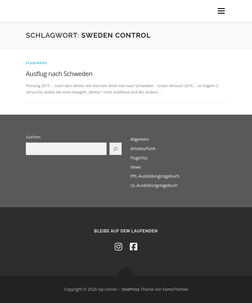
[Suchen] (115, 149)
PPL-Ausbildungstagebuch (154, 176)
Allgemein (139, 139)
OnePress (130, 289)
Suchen (33, 137)
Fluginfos (36, 63)
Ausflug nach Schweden (59, 73)
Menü (221, 10)
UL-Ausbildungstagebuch (153, 185)
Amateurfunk (142, 148)
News (135, 167)
